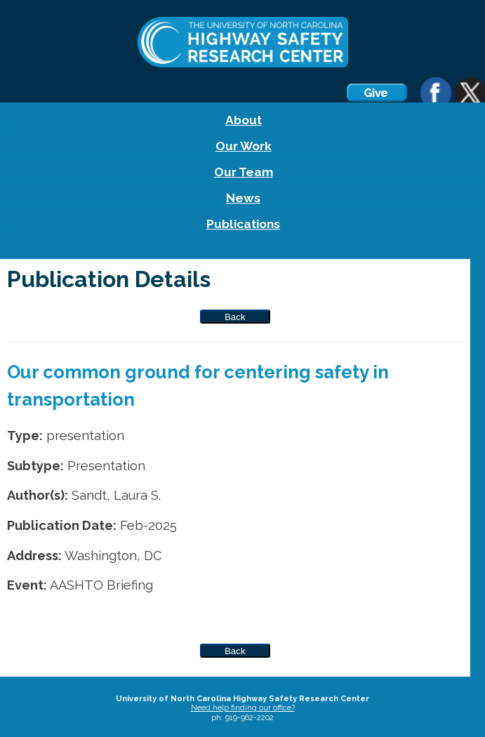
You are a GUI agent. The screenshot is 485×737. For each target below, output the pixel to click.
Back (235, 317)
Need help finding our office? (243, 707)
